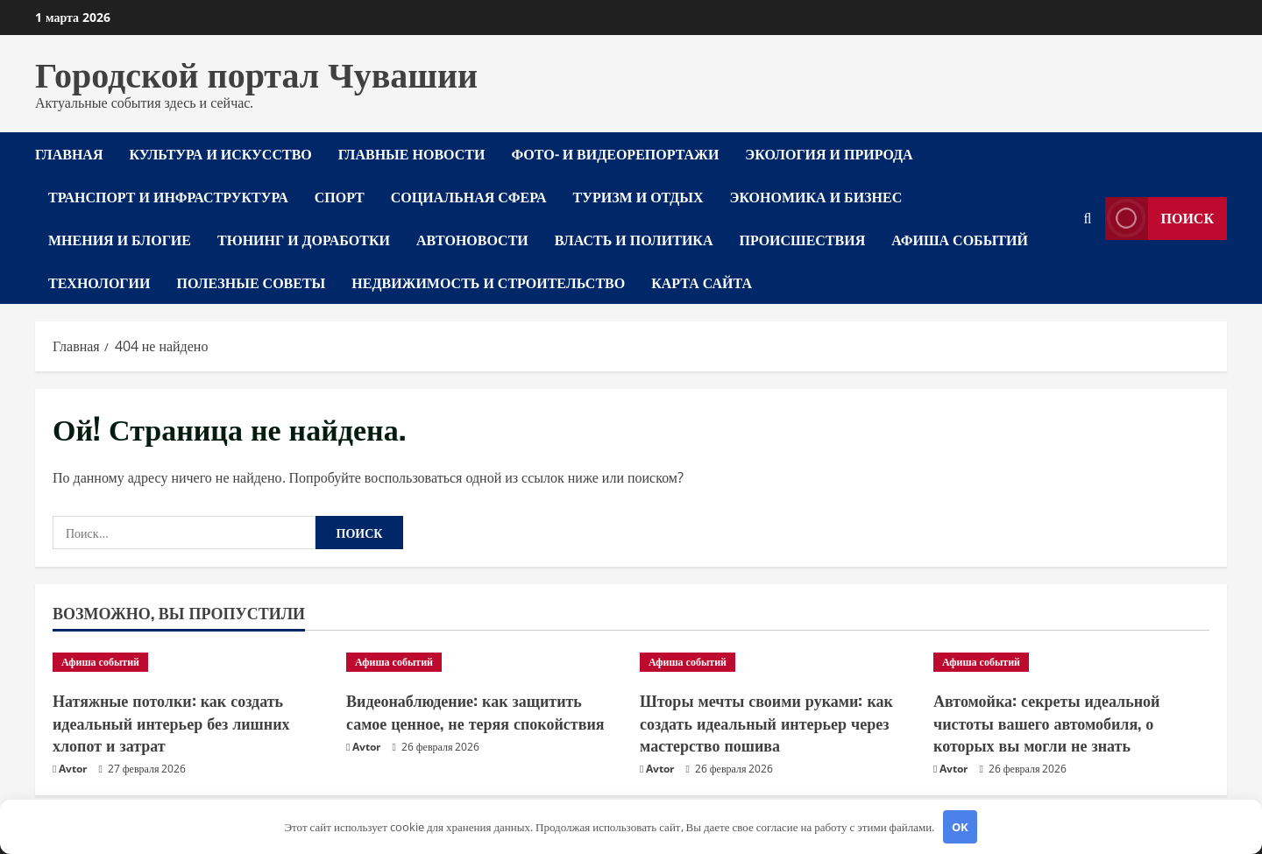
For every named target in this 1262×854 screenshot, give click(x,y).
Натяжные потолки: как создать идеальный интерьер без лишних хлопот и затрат (171, 721)
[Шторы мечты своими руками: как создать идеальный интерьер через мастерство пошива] (778, 662)
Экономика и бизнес (816, 196)
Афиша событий (959, 239)
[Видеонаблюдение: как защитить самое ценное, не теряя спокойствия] (484, 662)
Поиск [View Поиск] (1160, 218)
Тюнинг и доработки (303, 239)
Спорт (340, 196)
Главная (69, 153)
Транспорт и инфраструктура (168, 196)
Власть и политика (634, 239)
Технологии (99, 282)
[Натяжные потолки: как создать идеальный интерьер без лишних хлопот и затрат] (191, 662)
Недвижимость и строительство (488, 282)
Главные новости (412, 153)
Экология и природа (828, 153)
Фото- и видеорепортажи (615, 153)
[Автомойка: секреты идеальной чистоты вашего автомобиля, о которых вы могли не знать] (1071, 662)
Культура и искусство (220, 153)
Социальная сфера (469, 196)
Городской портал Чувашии (256, 72)
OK (960, 827)
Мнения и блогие (119, 239)
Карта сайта (701, 282)
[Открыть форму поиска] (1088, 218)
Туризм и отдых (638, 196)
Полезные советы (250, 282)
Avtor (73, 768)
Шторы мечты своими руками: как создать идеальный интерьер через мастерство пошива (766, 721)
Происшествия (803, 239)
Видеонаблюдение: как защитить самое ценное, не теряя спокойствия (475, 710)
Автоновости (472, 239)
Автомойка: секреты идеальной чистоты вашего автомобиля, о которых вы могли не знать (1046, 721)
